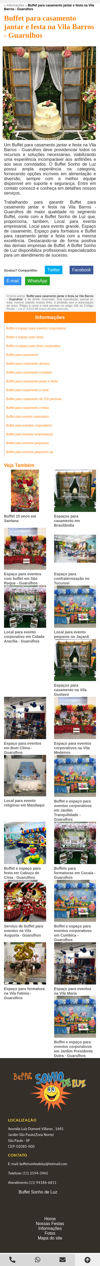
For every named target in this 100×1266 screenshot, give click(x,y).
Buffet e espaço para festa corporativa (33, 346)
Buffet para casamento (22, 355)
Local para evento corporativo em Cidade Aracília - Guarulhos (24, 636)
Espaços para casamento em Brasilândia (67, 520)
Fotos (50, 1233)
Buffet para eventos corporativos (29, 425)
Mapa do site (50, 1238)
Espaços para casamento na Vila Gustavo (70, 690)
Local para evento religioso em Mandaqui (24, 803)
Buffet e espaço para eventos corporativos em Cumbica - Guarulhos (73, 933)
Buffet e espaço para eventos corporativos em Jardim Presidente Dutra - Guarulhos (73, 1049)
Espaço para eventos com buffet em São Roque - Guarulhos (22, 578)
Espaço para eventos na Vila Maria (72, 991)
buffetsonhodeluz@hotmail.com (43, 1164)
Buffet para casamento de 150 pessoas (34, 399)
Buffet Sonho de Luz (38, 1192)
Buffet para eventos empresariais (29, 434)
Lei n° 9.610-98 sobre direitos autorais (43, 308)
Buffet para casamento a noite (27, 390)
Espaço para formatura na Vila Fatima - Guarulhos (24, 993)
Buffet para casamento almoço (28, 364)
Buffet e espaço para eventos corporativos (36, 328)
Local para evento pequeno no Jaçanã (71, 634)
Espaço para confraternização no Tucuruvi (72, 578)
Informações (50, 317)
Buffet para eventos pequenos (27, 443)
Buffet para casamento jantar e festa (32, 381)
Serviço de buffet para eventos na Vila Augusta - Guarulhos (23, 930)
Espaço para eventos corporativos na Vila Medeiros (72, 748)
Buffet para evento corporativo (27, 417)
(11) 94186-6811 (43, 1182)
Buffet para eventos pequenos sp (29, 452)
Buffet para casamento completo (29, 372)
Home (50, 1218)
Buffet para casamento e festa (27, 408)
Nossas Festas (50, 1223)
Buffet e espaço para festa (24, 337)
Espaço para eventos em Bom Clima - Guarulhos (22, 748)
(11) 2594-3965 (35, 1173)
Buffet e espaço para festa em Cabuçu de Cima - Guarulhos (22, 873)
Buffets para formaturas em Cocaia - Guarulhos (75, 873)
